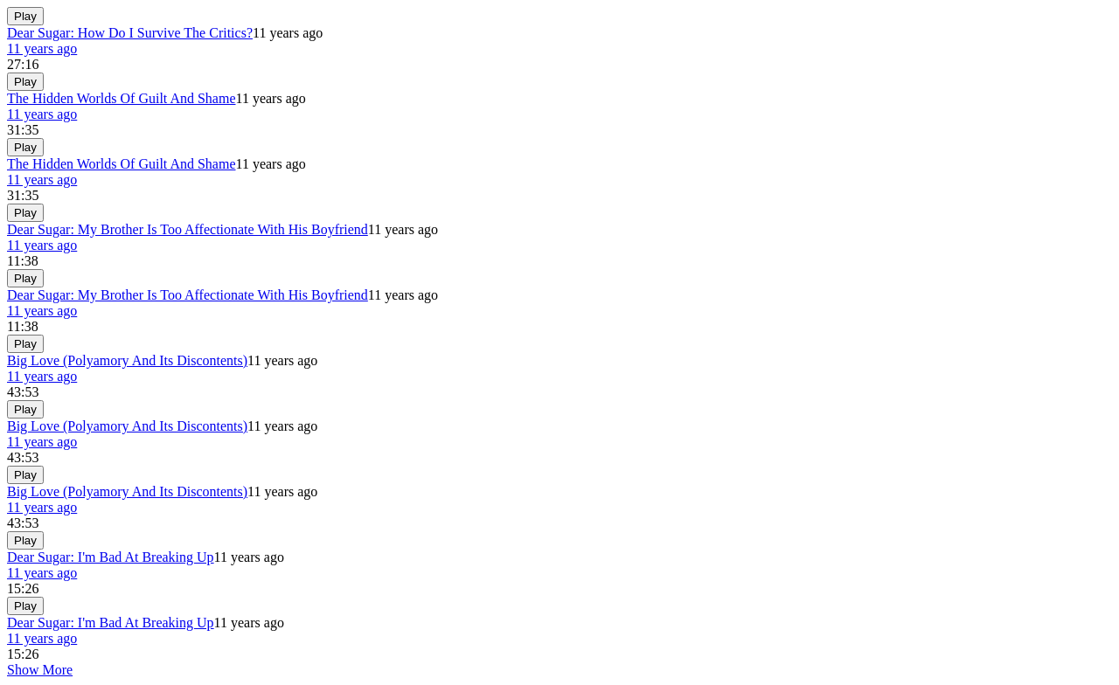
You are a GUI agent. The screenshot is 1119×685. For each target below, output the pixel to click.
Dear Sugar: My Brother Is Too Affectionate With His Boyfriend (187, 229)
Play (25, 16)
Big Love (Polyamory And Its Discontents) (127, 360)
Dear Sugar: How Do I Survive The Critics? (130, 32)
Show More (40, 669)
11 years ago (42, 48)
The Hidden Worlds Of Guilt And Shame (121, 98)
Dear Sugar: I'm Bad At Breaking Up (110, 557)
